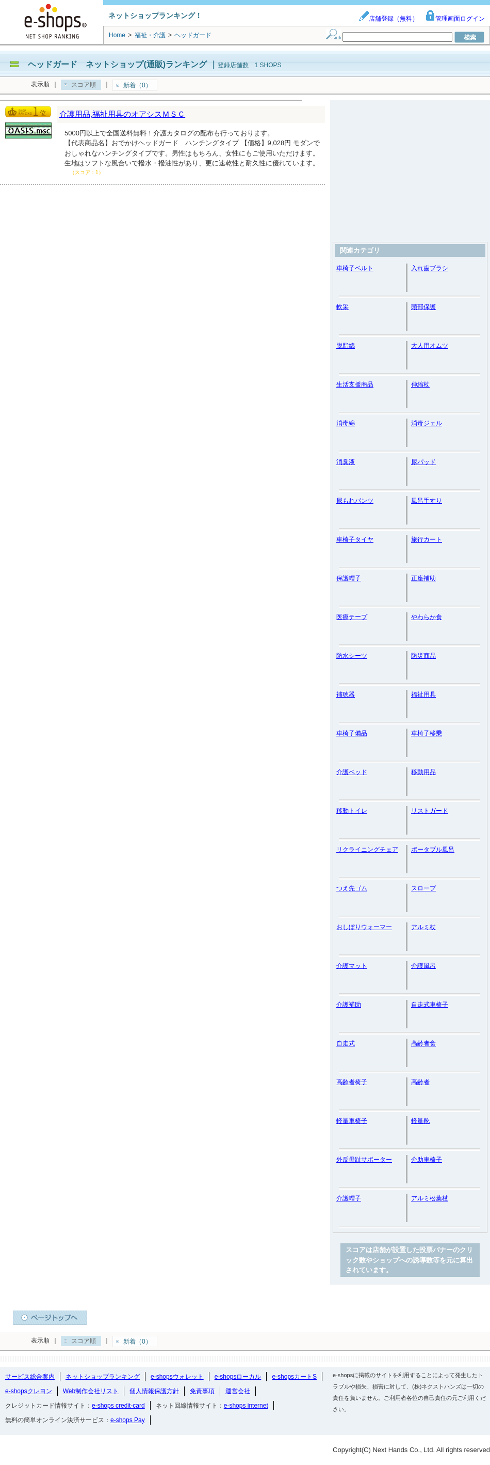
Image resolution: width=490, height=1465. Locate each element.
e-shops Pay (127, 1420)
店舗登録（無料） (388, 18)
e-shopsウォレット (177, 1376)
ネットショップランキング (103, 1376)
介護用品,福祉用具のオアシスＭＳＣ (122, 114)
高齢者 (420, 1082)
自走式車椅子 (429, 1004)
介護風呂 (423, 965)
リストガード (429, 810)
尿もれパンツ (354, 500)
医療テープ (351, 617)
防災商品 (423, 655)
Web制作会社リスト (91, 1391)
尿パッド (423, 462)
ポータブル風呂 (432, 849)
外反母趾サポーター (364, 1159)
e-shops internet (246, 1405)
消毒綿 (345, 423)
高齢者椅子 (351, 1082)
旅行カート (426, 539)
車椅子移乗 (426, 733)
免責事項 (202, 1391)
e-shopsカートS (294, 1376)
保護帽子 (348, 578)
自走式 (345, 1043)
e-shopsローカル (238, 1376)
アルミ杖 (423, 927)
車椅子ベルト (354, 268)
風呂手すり (426, 500)
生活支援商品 (354, 384)
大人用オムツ (429, 345)
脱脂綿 (345, 345)
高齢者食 (423, 1043)
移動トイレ (351, 810)
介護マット (351, 965)
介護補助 (348, 1004)
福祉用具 (423, 694)
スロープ (423, 888)
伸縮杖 (420, 384)
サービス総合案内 (30, 1376)
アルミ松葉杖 (429, 1198)
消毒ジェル (426, 423)
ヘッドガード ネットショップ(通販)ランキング (117, 64)
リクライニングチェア (367, 849)
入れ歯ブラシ (429, 268)
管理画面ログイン (455, 18)
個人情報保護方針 (154, 1391)
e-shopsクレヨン (28, 1391)
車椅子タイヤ (354, 539)
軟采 (342, 307)
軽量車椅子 (351, 1120)
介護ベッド (351, 772)
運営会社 (237, 1391)
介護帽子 (348, 1198)
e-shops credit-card (118, 1405)
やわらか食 (426, 617)
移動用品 (423, 772)
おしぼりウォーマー (364, 927)
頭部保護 (423, 307)
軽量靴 (420, 1120)
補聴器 (345, 694)
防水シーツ (351, 655)
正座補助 (423, 578)
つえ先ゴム (351, 888)
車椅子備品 (351, 733)
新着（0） (137, 85)
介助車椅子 (426, 1159)
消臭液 (345, 462)
